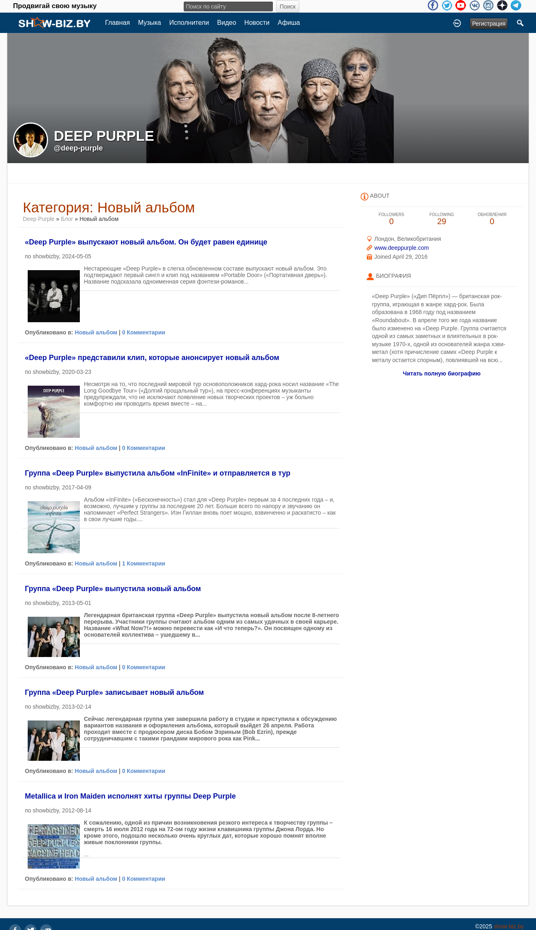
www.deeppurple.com (401, 248)
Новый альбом (96, 332)
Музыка (149, 22)
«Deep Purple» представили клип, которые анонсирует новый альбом (152, 358)
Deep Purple (39, 219)
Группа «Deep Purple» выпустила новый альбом (113, 589)
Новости (257, 22)
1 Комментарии (143, 563)
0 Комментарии (143, 332)
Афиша (289, 22)
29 (442, 219)
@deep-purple (78, 148)
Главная (117, 22)
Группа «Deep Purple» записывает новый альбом (114, 692)
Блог (67, 219)
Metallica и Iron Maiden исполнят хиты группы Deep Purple (130, 796)
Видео (226, 22)
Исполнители (189, 22)
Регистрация (488, 23)
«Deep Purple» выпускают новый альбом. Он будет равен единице (146, 242)
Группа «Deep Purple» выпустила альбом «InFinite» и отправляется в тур (157, 473)
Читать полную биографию (442, 373)
